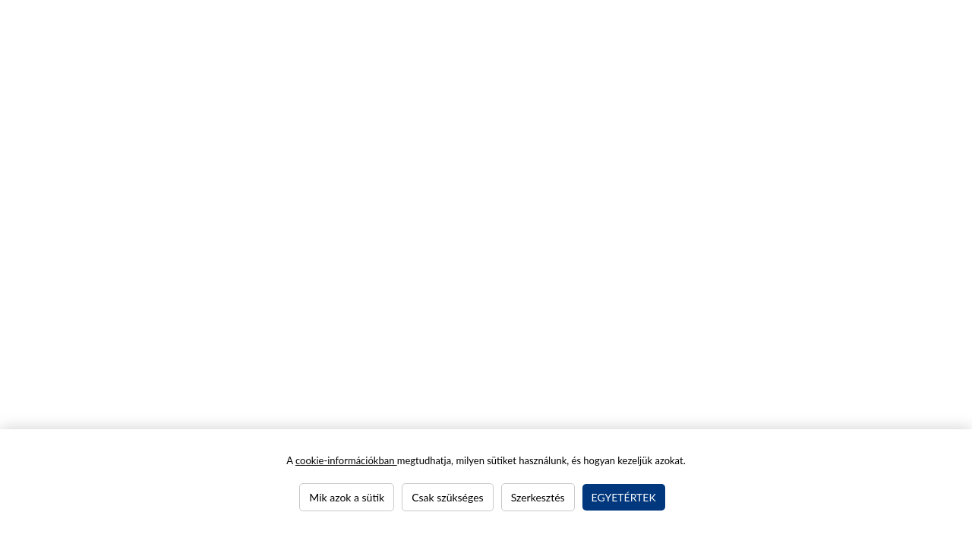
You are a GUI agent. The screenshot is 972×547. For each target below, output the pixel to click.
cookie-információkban (346, 460)
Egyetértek (624, 497)
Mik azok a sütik (346, 497)
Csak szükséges (447, 497)
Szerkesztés (538, 497)
